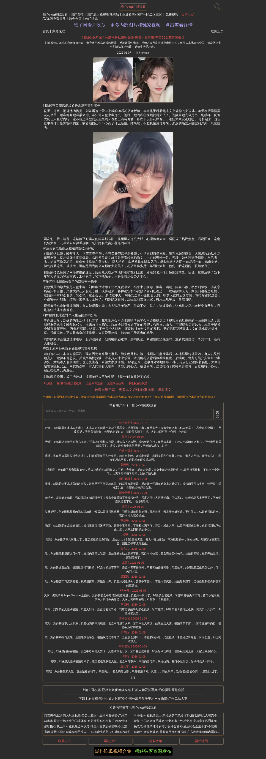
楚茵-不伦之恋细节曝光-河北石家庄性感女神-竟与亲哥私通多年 (175, 721)
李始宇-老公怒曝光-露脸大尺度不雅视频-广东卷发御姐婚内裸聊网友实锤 (181, 732)
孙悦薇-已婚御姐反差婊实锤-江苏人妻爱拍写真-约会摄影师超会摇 (137, 690)
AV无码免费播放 (54, 18)
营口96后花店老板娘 (69, 383)
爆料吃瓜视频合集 (113, 751)
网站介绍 (110, 741)
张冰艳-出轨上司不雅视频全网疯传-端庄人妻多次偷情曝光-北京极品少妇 (91, 726)
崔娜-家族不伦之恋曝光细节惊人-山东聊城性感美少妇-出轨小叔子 (87, 732)
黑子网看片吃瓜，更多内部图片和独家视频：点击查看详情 (133, 24)
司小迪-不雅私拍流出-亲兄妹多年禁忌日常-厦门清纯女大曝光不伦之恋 (180, 715)
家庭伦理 (58, 31)
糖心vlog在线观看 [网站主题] (133, 6)
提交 (217, 414)
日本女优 (187, 14)
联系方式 (64, 741)
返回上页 (217, 31)
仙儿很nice (142, 53)
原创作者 (75, 18)
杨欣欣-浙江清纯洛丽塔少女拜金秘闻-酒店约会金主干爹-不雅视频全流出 (181, 726)
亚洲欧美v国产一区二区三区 (142, 14)
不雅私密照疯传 (138, 383)
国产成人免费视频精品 (103, 14)
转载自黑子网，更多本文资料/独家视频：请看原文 (133, 390)
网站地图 (201, 741)
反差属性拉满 (115, 383)
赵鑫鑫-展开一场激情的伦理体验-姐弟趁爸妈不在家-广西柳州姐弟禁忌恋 (91, 721)
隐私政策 (155, 741)
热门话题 (91, 18)
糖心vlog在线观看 (55, 14)
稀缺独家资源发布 (153, 751)
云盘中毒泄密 (94, 383)
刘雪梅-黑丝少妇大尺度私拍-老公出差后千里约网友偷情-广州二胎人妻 (138, 698)
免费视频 (171, 14)
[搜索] (216, 5)
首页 (46, 31)
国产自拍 (77, 14)
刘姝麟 (48, 383)
